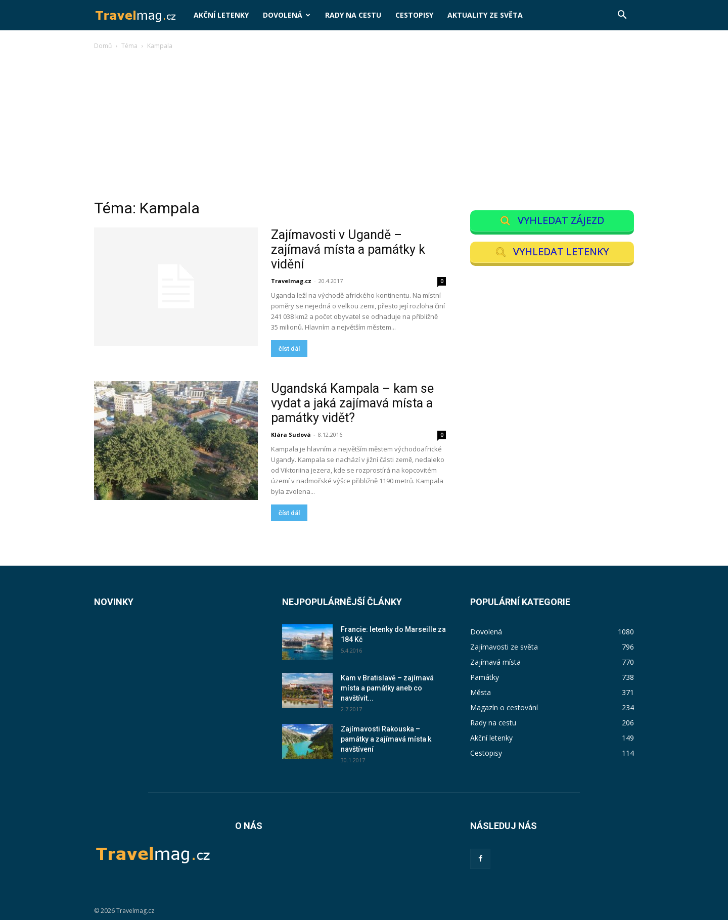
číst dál (289, 348)
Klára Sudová (291, 434)
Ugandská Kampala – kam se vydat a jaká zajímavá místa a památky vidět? (352, 403)
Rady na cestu (353, 15)
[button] (622, 16)
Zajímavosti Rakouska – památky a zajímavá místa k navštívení (386, 739)
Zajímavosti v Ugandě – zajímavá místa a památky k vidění (348, 249)
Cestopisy (414, 15)
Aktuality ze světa (485, 15)
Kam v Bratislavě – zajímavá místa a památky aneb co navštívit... (387, 688)
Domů (103, 45)
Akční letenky (221, 15)
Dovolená (286, 15)
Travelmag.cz (291, 281)
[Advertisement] (364, 127)
